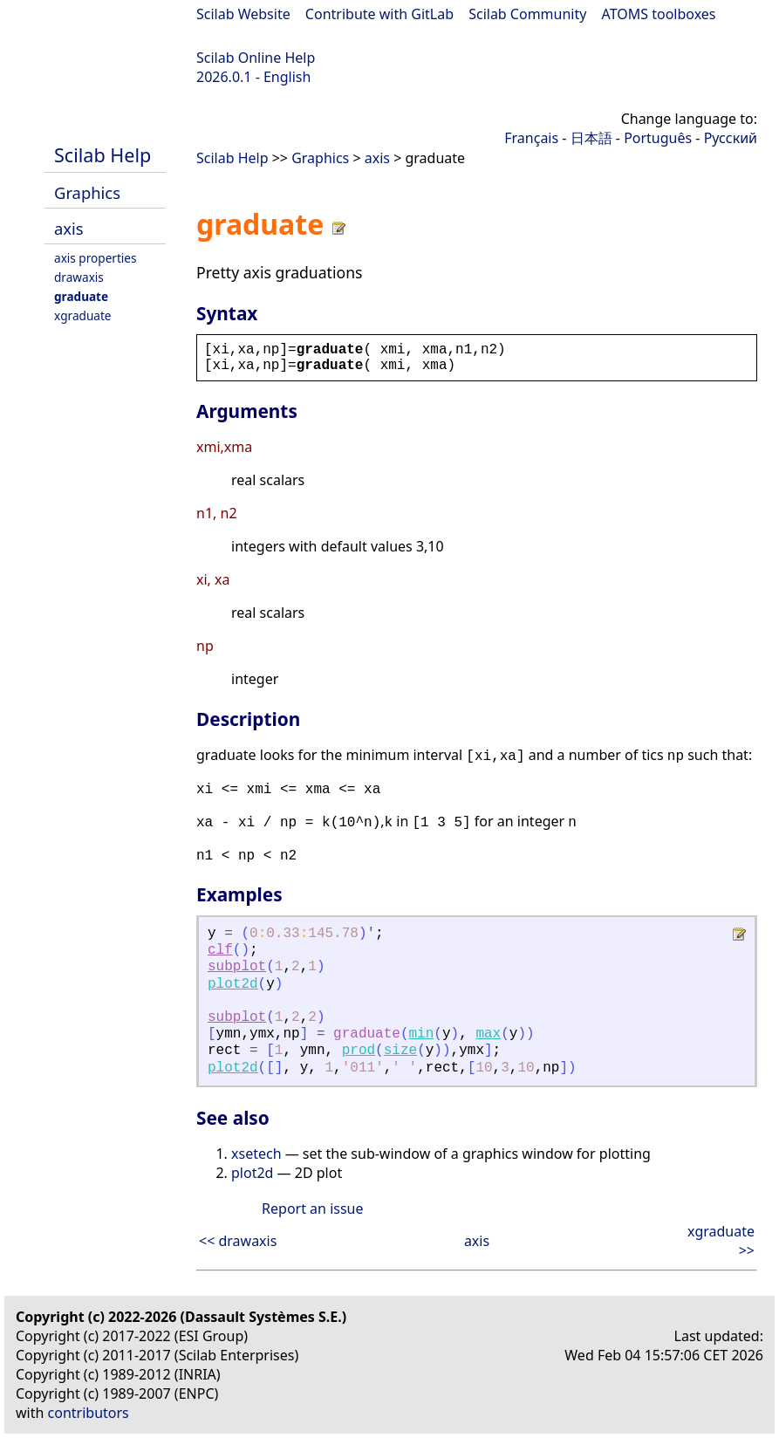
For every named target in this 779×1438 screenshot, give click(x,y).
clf (220, 950)
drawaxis (79, 277)
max (488, 1034)
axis (69, 228)
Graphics (87, 192)
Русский (730, 137)
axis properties (95, 258)
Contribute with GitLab (379, 14)
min (421, 1034)
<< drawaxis (238, 1240)
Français (531, 137)
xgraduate (82, 315)
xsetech (256, 1153)
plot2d (233, 984)
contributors (88, 1412)
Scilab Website (243, 14)
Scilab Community (527, 14)
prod (358, 1050)
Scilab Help (102, 155)
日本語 (591, 137)
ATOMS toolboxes (659, 14)
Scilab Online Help (255, 57)
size (400, 1050)
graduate (81, 296)
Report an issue (312, 1208)
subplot (237, 967)
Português (658, 137)
